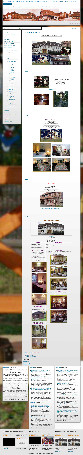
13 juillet (5, 435)
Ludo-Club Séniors (12, 66)
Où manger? (26, 363)
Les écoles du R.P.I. (47, 1)
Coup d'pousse (12, 103)
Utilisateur (7, 116)
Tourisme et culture (10, 106)
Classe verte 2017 (33, 435)
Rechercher (5, 28)
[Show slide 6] (77, 23)
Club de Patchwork (12, 77)
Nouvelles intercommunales (10, 114)
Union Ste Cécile (12, 89)
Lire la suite (5, 448)
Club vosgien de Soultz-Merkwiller (12, 100)
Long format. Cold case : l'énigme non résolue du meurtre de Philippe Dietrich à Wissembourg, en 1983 (67, 411)
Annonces (7, 112)
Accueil (5, 1)
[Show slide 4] (74, 23)
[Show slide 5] (75, 23)
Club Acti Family (12, 80)
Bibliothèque (11, 91)
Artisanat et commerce (58, 1)
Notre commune (29, 1)
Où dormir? (26, 361)
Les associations (7, 3)
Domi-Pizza (27, 354)
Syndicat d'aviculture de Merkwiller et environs (12, 95)
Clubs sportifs (9, 55)
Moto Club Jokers (12, 83)
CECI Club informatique (11, 87)
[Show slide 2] (70, 23)
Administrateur (8, 119)
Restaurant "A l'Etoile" (29, 355)
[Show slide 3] (72, 23)
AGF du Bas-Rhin (12, 61)
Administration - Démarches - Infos (16, 1)
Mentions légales (8, 121)
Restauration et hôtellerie (70, 1)
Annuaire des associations (12, 50)
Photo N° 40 (45, 435)
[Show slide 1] (69, 23)
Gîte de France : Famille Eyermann (32, 352)
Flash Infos (7, 110)
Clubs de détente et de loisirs (11, 58)
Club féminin (12, 70)
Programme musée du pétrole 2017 (21, 437)
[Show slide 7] (79, 23)
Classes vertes (32, 434)
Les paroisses (38, 1)
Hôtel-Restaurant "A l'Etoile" (73, 436)
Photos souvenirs (46, 434)
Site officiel (51, 89)
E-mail (26, 71)
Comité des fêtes (10, 52)
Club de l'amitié (12, 73)
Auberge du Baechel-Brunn (30, 356)
